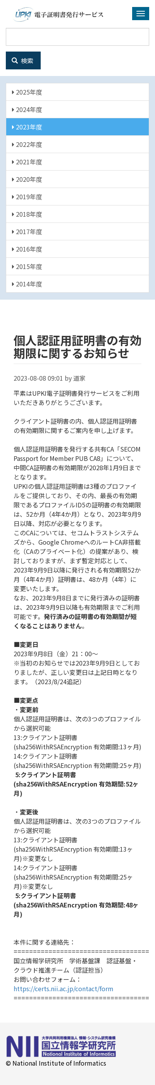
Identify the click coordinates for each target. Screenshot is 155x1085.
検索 (22, 60)
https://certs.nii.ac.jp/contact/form (64, 988)
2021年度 (27, 161)
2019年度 (27, 196)
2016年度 (27, 249)
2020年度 (27, 179)
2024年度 (27, 109)
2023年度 (27, 126)
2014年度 (27, 283)
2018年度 (27, 214)
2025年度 (27, 92)
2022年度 (27, 144)
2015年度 (27, 266)
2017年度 (27, 231)
